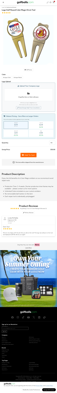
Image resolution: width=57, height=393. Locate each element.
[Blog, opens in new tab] (44, 317)
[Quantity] (52, 143)
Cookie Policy (49, 385)
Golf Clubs (31, 368)
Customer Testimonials (6, 366)
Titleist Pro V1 (4, 369)
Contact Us (4, 338)
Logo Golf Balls (32, 362)
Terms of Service (21, 377)
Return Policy (36, 377)
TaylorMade (4, 355)
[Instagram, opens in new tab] (18, 317)
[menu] (3, 2)
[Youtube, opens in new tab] (28, 317)
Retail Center (4, 340)
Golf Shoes (31, 369)
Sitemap (34, 381)
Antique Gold (7, 77)
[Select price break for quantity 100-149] (16, 125)
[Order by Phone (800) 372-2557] (47, 2)
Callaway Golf (5, 351)
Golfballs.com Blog (5, 362)
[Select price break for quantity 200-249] (16, 133)
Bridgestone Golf (5, 349)
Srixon (3, 353)
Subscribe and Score (33, 342)
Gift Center (31, 337)
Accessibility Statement (26, 381)
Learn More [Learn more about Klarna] (28, 247)
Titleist (3, 357)
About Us (4, 337)
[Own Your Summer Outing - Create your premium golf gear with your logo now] (28, 278)
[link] (50, 2)
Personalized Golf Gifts (34, 366)
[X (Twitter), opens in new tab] (34, 317)
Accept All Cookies (49, 389)
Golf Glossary (4, 364)
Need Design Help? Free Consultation (28, 107)
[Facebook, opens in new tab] (12, 317)
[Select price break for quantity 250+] (41, 133)
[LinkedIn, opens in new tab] (39, 317)
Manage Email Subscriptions (8, 344)
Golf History (4, 368)
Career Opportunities (6, 342)
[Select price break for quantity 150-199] (41, 125)
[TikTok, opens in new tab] (23, 317)
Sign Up (4, 331)
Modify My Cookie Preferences (31, 389)
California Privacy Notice (21, 379)
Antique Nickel (18, 77)
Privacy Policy (39, 385)
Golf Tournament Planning (34, 340)
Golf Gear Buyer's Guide (34, 338)
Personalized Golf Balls (34, 364)
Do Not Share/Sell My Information (34, 379)
